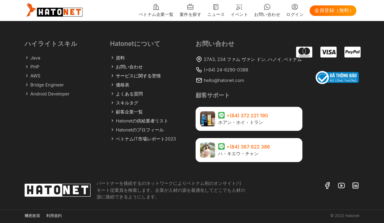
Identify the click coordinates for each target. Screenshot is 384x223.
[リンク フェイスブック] (327, 186)
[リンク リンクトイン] (355, 186)
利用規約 (54, 215)
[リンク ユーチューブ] (341, 186)
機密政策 (32, 215)
